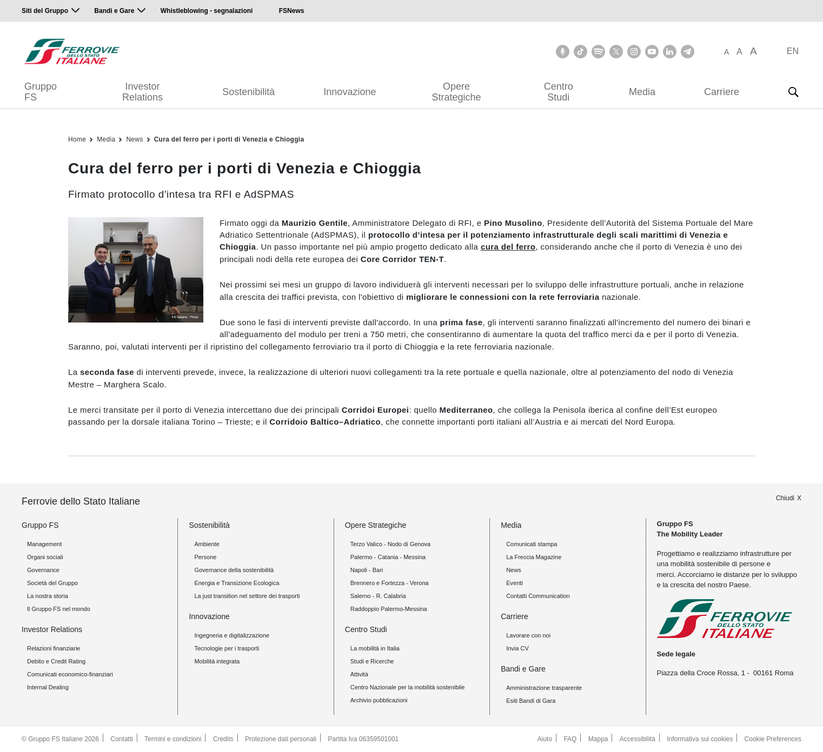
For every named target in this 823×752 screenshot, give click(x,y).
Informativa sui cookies (700, 739)
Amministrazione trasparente (544, 687)
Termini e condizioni (172, 739)
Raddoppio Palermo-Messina (388, 609)
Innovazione (349, 91)
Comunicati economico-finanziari (70, 674)
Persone (205, 557)
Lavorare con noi (528, 635)
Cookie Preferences (773, 739)
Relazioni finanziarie (53, 648)
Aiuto (544, 739)
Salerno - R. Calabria (378, 596)
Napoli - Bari (366, 570)
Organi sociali (45, 557)
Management (44, 544)
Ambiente (206, 544)
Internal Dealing (48, 687)
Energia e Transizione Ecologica (236, 583)
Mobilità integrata (217, 661)
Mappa (598, 739)
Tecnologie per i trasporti (226, 648)
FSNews (291, 11)
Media (642, 91)
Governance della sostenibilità (234, 570)
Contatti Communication (537, 596)
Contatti (121, 739)
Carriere (721, 91)
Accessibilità (637, 739)
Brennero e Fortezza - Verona (389, 583)
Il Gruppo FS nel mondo (58, 609)
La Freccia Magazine (533, 557)
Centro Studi (558, 92)
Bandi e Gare (114, 11)
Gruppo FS (40, 92)
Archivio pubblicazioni (379, 700)
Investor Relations (142, 92)
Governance (43, 570)
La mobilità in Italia (375, 648)
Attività (359, 674)
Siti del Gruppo (45, 11)
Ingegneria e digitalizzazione (231, 635)
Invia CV (517, 648)
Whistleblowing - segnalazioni (207, 11)
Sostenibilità (248, 91)
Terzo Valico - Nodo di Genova (390, 544)
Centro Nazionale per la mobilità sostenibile (407, 687)
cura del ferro (508, 246)
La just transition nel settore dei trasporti (247, 596)
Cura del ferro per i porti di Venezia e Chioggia (229, 139)
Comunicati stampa (531, 544)
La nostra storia (47, 596)
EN (793, 51)
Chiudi (785, 498)
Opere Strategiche (456, 92)
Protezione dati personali (280, 739)
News (134, 139)
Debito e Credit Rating (56, 661)
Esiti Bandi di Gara (530, 700)
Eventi (514, 583)
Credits (223, 739)
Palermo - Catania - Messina (388, 557)
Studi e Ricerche (372, 661)
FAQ (569, 739)
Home (77, 139)
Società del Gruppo (52, 583)
